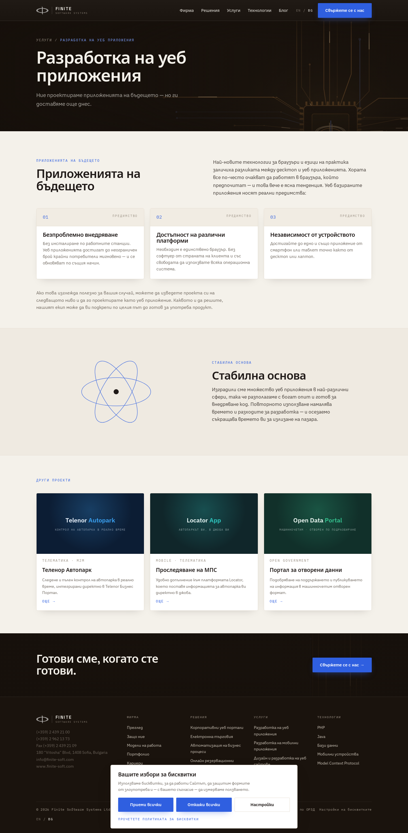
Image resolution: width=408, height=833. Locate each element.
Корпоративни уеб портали (216, 727)
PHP (321, 727)
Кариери (135, 763)
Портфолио (138, 754)
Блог (283, 10)
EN (298, 10)
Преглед (135, 727)
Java (321, 736)
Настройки (262, 804)
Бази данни (327, 745)
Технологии (259, 10)
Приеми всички (146, 804)
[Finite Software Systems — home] (62, 10)
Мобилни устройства (337, 754)
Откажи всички (204, 804)
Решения (210, 10)
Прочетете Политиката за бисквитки (158, 819)
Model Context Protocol (338, 763)
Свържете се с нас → (342, 665)
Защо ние (136, 736)
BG (310, 10)
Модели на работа (144, 745)
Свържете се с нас (344, 10)
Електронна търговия (211, 736)
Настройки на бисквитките (345, 809)
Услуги (233, 10)
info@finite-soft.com (55, 759)
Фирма (187, 10)
